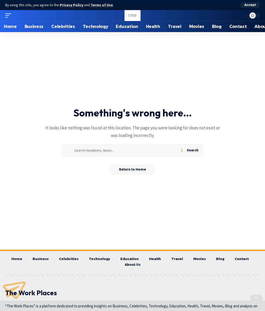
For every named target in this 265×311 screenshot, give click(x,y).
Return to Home (132, 170)
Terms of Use (102, 5)
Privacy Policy (72, 5)
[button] (250, 5)
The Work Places (31, 293)
